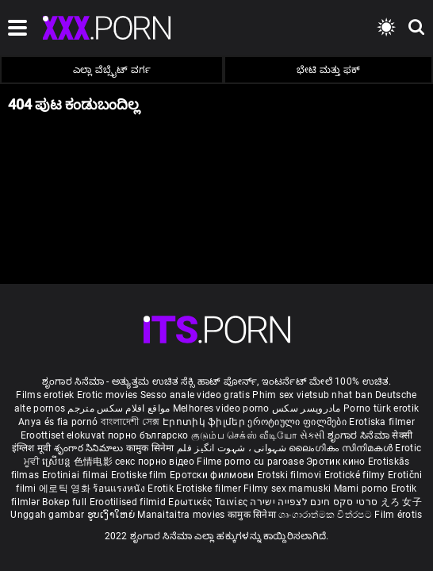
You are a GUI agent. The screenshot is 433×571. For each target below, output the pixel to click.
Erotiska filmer (382, 421)
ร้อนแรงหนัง (120, 488)
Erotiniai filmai (76, 475)
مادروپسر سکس (306, 408)
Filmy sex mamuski (287, 488)
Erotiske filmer (209, 488)
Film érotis (398, 514)
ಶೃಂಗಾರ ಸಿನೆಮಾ (360, 435)
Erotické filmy (356, 475)
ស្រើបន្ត (57, 461)
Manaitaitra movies (182, 514)
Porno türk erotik (381, 408)
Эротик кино (337, 461)
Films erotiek (45, 394)
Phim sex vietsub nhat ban (312, 394)
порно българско (148, 435)
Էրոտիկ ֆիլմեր (205, 421)
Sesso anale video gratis (195, 394)
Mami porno (361, 488)
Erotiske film (140, 475)
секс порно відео (154, 461)
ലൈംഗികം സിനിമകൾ (342, 448)
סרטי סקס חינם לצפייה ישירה (313, 502)
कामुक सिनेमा (151, 448)
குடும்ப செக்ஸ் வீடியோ (244, 435)
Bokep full (64, 502)
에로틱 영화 (66, 488)
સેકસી (312, 435)
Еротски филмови (213, 475)
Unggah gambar (48, 514)
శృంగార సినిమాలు (90, 448)
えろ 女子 (402, 502)
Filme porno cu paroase (250, 461)
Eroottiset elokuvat (64, 435)
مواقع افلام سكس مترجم (118, 408)
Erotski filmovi (290, 475)
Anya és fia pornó (58, 421)
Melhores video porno (221, 408)
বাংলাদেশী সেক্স (130, 421)
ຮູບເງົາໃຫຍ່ (112, 514)
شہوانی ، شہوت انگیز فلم (233, 448)
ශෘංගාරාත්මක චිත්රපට (326, 514)
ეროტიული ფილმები (298, 421)
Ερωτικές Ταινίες (209, 502)
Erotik (162, 488)
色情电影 (95, 461)
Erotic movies (108, 394)
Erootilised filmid (129, 502)
